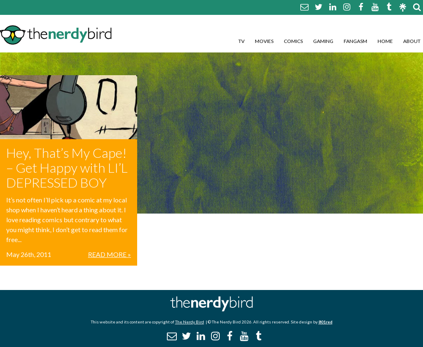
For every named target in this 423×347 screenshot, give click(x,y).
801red (325, 321)
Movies (264, 41)
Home (385, 41)
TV (241, 41)
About (412, 41)
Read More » (109, 254)
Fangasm (355, 41)
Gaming (323, 41)
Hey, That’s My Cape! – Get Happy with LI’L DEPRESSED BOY (67, 167)
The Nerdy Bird (189, 321)
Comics (293, 41)
